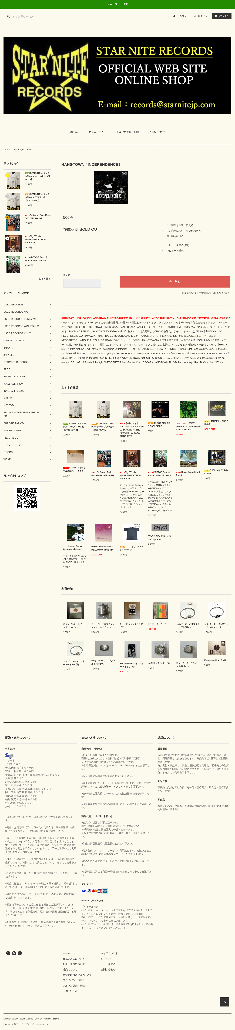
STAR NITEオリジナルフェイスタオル (159, 538)
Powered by (26, 1024)
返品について (189, 292)
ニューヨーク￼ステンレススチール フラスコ (103, 626)
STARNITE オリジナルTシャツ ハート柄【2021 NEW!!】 (37, 176)
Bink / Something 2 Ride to (188, 473)
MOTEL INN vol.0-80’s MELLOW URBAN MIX (102, 548)
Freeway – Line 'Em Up (215, 660)
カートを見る (108, 964)
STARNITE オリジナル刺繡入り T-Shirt (74, 469)
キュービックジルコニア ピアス (131, 626)
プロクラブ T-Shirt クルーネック (131, 548)
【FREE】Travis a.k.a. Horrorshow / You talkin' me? (188, 426)
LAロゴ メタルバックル (159, 663)
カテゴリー (97, 131)
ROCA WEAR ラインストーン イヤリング (132, 665)
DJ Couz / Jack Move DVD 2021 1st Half (38, 217)
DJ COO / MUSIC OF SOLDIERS (159, 425)
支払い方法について (74, 958)
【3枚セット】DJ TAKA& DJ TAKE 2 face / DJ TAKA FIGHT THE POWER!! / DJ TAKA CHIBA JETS (132, 429)
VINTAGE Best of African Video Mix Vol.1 (36, 259)
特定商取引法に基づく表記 (214, 292)
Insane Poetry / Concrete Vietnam (73, 548)
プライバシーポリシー (75, 980)
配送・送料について (74, 964)
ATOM (73, 991)
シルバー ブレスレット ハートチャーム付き (75, 663)
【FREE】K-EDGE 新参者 (216, 423)
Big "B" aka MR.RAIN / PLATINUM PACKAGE (35, 239)
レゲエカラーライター (158, 624)
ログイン (203, 16)
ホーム (74, 131)
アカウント (183, 16)
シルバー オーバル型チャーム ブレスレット (188, 625)
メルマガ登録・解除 (128, 131)
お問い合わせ (157, 131)
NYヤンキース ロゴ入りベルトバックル (103, 662)
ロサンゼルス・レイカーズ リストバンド (74, 626)
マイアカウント (109, 953)
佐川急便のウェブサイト (112, 786)
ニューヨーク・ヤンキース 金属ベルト (187, 665)
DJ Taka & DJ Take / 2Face (216, 472)
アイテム (221, 16)
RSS (65, 991)
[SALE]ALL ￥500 (23, 149)
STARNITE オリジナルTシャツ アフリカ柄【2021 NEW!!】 (37, 197)
